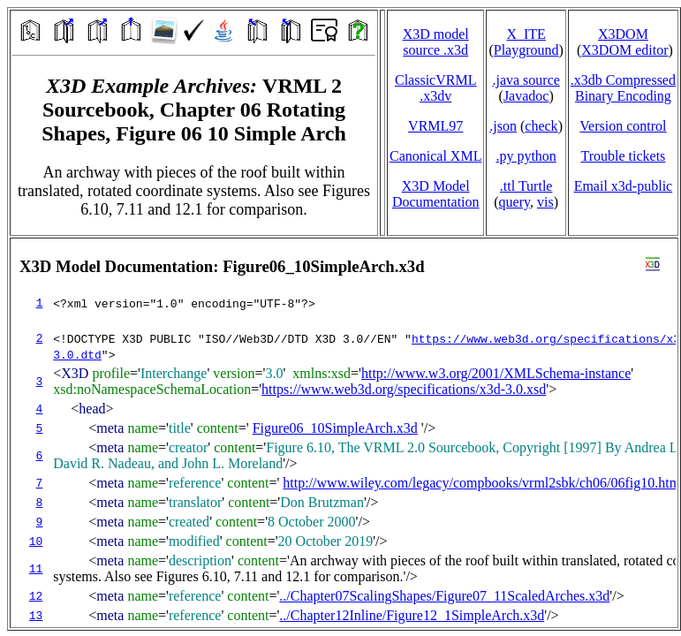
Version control (622, 125)
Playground (526, 49)
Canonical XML (435, 155)
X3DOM (623, 34)
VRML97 (435, 125)
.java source (525, 79)
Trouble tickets (622, 155)
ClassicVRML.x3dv (435, 87)
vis (545, 201)
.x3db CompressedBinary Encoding (623, 87)
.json (503, 125)
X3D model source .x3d (436, 41)
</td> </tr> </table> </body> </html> (344, 432)
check (541, 125)
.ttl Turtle (526, 185)
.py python (526, 155)
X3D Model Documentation (436, 193)
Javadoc (526, 95)
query (514, 201)
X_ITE (525, 34)
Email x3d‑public (623, 185)
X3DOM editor (624, 49)
